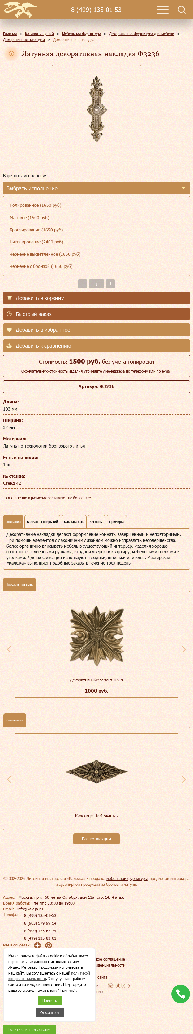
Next (184, 649)
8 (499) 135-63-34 (40, 930)
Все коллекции (96, 838)
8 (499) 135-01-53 (96, 10)
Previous (9, 649)
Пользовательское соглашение (96, 959)
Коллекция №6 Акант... (96, 815)
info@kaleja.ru (30, 908)
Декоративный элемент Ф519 (96, 679)
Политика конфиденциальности (96, 964)
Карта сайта (96, 977)
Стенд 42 (12, 483)
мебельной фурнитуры (127, 878)
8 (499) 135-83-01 (40, 938)
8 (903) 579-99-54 (40, 923)
